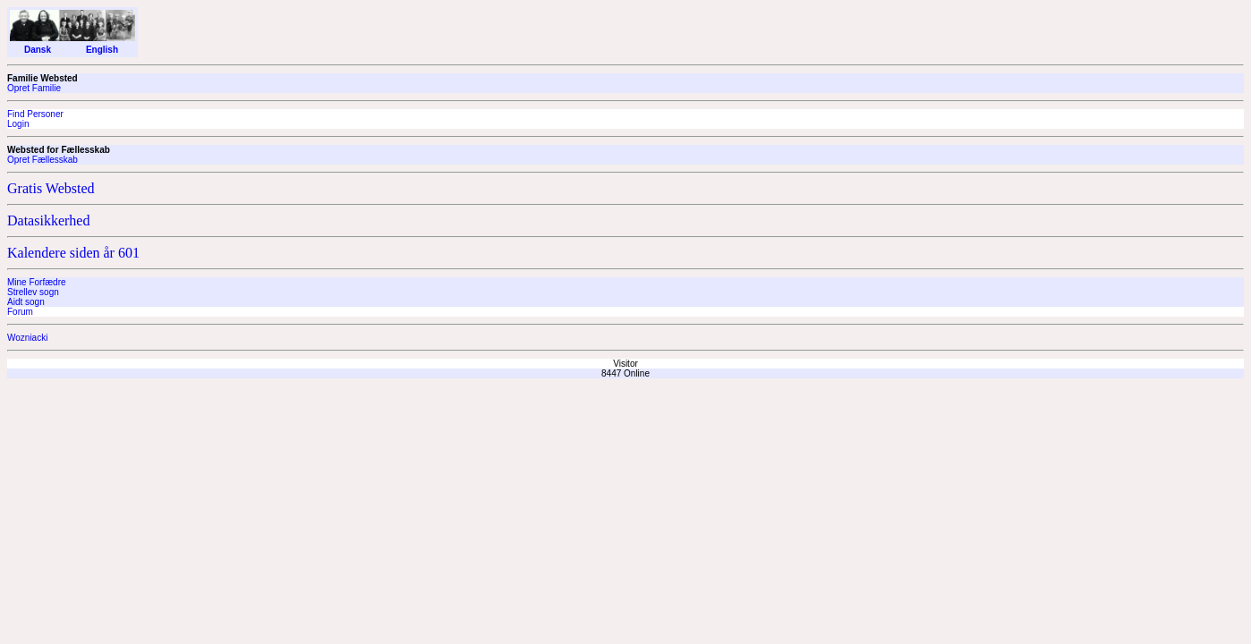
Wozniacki (27, 338)
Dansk (37, 50)
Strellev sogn (33, 292)
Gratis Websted (51, 188)
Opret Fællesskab (42, 160)
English (102, 50)
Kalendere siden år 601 (73, 252)
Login (18, 124)
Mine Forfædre (36, 282)
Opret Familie (34, 88)
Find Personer (35, 114)
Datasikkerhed (48, 220)
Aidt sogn (26, 302)
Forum (20, 312)
